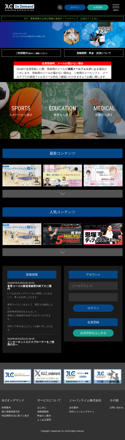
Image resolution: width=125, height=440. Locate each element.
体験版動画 (43, 411)
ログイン (75, 7)
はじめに (41, 407)
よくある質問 (44, 419)
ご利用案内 (31, 53)
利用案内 (6, 407)
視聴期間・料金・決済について (94, 53)
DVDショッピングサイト (82, 411)
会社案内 (73, 407)
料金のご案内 (44, 415)
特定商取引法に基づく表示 (15, 415)
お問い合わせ (116, 407)
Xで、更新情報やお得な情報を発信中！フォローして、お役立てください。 (62, 18)
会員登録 (97, 7)
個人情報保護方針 (11, 411)
